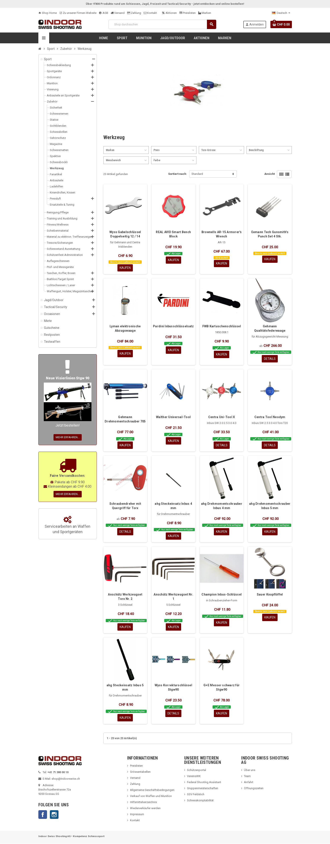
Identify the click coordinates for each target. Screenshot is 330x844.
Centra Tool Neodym (269, 417)
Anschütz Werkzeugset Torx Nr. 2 (125, 597)
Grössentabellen (140, 772)
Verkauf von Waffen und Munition (151, 796)
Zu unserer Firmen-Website (77, 13)
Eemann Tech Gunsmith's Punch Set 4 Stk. (269, 234)
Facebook (42, 814)
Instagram (54, 814)
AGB (103, 13)
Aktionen (169, 13)
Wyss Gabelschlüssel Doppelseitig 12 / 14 (125, 234)
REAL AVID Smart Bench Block (173, 234)
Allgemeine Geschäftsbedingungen (152, 790)
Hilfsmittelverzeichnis (143, 802)
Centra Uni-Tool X (221, 417)
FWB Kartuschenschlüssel (221, 326)
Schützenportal (196, 770)
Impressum (137, 814)
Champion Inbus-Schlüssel (222, 594)
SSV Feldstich (195, 794)
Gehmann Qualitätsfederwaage (269, 328)
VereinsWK (194, 776)
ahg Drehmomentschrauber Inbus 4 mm (221, 506)
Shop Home (47, 13)
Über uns (249, 770)
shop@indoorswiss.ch (66, 779)
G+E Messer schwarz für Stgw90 (221, 687)
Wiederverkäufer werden (145, 808)
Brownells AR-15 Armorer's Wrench (222, 234)
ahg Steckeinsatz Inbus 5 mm (125, 687)
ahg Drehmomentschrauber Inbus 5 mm (269, 506)
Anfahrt (248, 782)
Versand (118, 13)
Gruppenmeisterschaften (202, 788)
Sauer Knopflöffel (270, 594)
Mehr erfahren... (68, 437)
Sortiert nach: (177, 173)
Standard (197, 173)
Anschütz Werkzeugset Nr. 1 (173, 597)
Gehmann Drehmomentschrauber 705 (125, 419)
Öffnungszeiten (253, 788)
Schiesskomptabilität (200, 800)
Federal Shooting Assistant (204, 782)
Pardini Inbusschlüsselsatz (173, 326)
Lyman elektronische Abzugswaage (125, 328)
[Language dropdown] (281, 13)
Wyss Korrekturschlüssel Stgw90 (173, 687)
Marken (204, 13)
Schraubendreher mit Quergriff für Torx (125, 506)
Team (247, 776)
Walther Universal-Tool (173, 417)
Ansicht (269, 173)
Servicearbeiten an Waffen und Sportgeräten (67, 525)
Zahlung (134, 13)
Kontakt (150, 13)
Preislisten (187, 13)
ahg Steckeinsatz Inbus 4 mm (173, 506)
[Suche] (162, 24)
